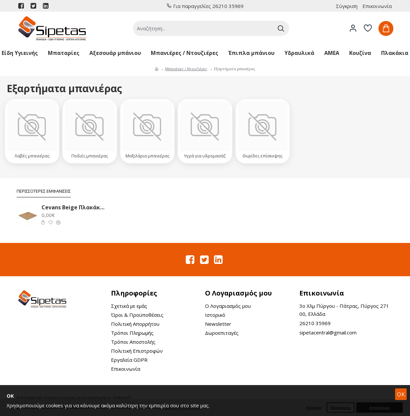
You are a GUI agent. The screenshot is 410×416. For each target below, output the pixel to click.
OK (401, 394)
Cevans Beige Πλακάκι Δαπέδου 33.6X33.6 (74, 207)
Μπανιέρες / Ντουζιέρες (186, 68)
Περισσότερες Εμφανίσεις (44, 191)
